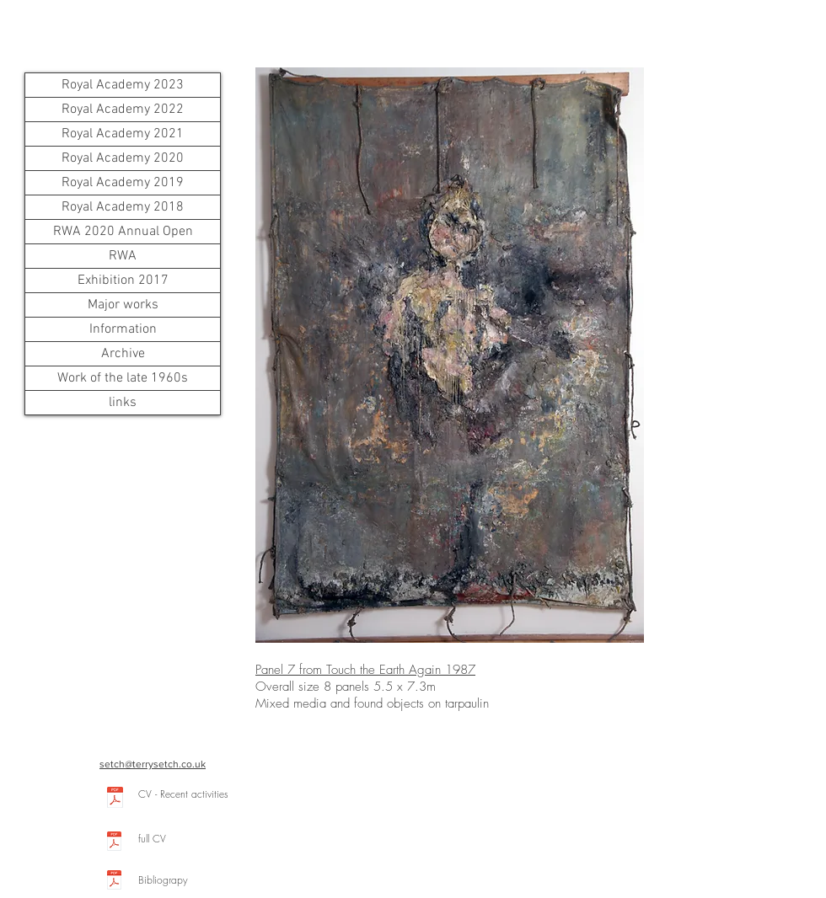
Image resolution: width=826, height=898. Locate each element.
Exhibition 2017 (123, 280)
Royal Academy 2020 (123, 158)
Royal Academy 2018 (123, 207)
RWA (123, 256)
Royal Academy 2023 (123, 85)
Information (123, 329)
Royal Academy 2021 (123, 134)
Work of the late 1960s (122, 378)
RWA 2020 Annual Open (123, 231)
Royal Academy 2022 (123, 109)
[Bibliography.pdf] (114, 882)
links (123, 402)
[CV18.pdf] (114, 799)
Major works (123, 305)
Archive (123, 353)
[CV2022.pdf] (114, 842)
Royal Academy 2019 (123, 182)
